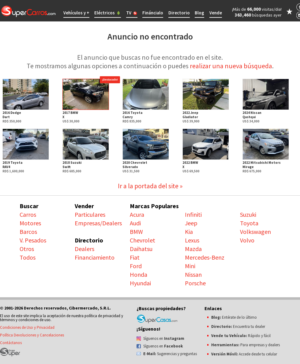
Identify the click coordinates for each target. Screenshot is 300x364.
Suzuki (248, 214)
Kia (189, 231)
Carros (28, 214)
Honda (138, 274)
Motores (30, 223)
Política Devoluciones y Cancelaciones (32, 335)
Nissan (193, 274)
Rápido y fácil (241, 335)
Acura (137, 214)
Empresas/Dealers (98, 223)
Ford (136, 266)
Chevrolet (142, 240)
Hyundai (140, 283)
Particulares (90, 214)
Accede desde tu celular (244, 354)
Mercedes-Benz (204, 257)
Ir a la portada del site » (150, 186)
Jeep (191, 223)
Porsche (195, 283)
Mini (190, 266)
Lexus (192, 240)
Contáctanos (11, 342)
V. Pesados (33, 240)
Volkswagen (255, 231)
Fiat (135, 257)
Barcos (28, 231)
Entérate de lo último (234, 317)
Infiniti (193, 214)
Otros (27, 249)
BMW (136, 231)
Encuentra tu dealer (238, 326)
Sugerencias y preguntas (170, 353)
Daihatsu (141, 249)
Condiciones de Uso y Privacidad (27, 327)
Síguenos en (163, 338)
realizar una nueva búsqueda (231, 66)
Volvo (247, 240)
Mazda (193, 249)
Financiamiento (94, 257)
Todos (28, 257)
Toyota (249, 223)
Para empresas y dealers (245, 344)
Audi (135, 223)
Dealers (84, 249)
